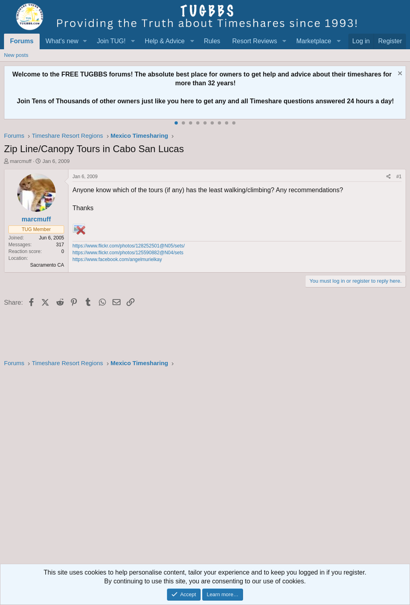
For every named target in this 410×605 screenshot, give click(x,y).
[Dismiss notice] (399, 74)
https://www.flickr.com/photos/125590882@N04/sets (127, 252)
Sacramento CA (47, 265)
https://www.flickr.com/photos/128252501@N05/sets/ (128, 246)
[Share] (389, 176)
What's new (62, 41)
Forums (22, 41)
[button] (85, 41)
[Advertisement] (205, 468)
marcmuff (21, 161)
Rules (212, 41)
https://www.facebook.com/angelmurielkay (117, 259)
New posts (16, 55)
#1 (399, 176)
